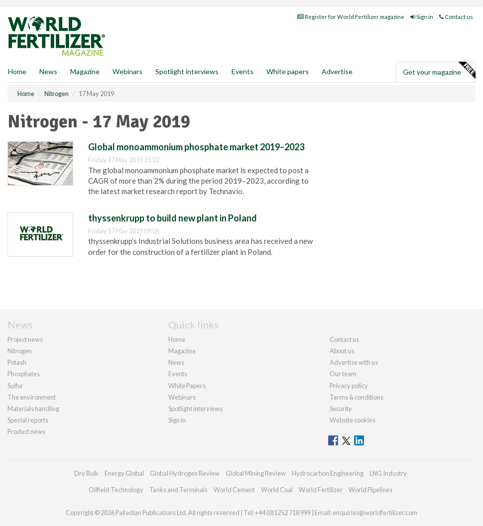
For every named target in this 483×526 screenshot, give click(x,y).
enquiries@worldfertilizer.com (375, 513)
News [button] (48, 71)
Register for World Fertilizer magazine (350, 16)
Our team (343, 374)
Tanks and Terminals (178, 490)
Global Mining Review (256, 473)
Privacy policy (349, 386)
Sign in (421, 16)
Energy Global (124, 473)
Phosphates (23, 374)
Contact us (456, 16)
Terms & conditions (356, 397)
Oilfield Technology (116, 490)
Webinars (127, 71)
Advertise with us (354, 362)
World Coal (277, 490)
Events (242, 71)
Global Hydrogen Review (185, 473)
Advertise (337, 71)
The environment (31, 397)
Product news (26, 431)
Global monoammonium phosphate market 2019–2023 (196, 146)
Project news (25, 339)
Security (341, 409)
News (176, 362)
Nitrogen (19, 351)
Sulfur (15, 386)
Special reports (27, 420)
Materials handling (33, 409)
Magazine (85, 71)
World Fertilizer (321, 490)
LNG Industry (388, 473)
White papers (287, 71)
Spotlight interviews (187, 71)
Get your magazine (439, 70)
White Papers (187, 386)
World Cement (234, 490)
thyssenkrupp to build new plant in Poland (172, 217)
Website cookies (352, 420)
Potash (16, 362)
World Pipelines (370, 490)
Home (17, 71)
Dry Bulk (86, 473)
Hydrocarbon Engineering (327, 473)
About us (342, 351)
